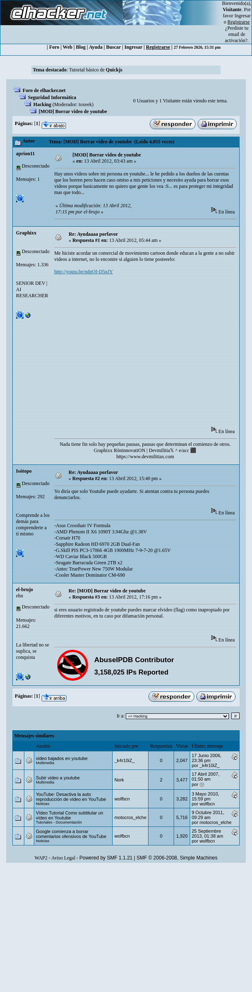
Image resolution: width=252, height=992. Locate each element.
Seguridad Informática (52, 97)
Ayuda (95, 47)
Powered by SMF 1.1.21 (106, 858)
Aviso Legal (63, 858)
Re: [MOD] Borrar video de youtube (107, 591)
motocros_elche (130, 817)
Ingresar (243, 16)
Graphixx (26, 233)
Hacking (42, 104)
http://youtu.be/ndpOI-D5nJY (83, 272)
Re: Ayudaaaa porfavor (93, 234)
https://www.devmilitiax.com (145, 456)
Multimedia (45, 763)
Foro (54, 47)
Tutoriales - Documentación (59, 822)
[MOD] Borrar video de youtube (73, 111)
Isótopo (24, 471)
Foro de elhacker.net (44, 90)
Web (67, 47)
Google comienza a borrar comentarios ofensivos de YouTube (71, 834)
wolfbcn (122, 798)
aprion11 (25, 153)
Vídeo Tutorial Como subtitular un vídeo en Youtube (69, 815)
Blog (80, 47)
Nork (119, 779)
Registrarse (158, 47)
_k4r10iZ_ (124, 760)
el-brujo (24, 589)
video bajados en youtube (61, 758)
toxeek (85, 104)
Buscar (113, 47)
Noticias (42, 804)
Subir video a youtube (58, 777)
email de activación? (236, 37)
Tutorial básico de (95, 70)
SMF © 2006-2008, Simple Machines (177, 858)
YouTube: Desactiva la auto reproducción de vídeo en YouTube (71, 797)
